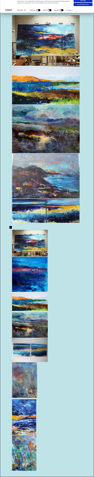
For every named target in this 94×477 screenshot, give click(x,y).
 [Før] (10, 227)
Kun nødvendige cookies (83, 11)
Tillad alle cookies (83, 3)
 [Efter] (11, 227)
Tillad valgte (83, 7)
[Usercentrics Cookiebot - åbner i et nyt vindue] (8, 17)
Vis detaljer (68, 16)
